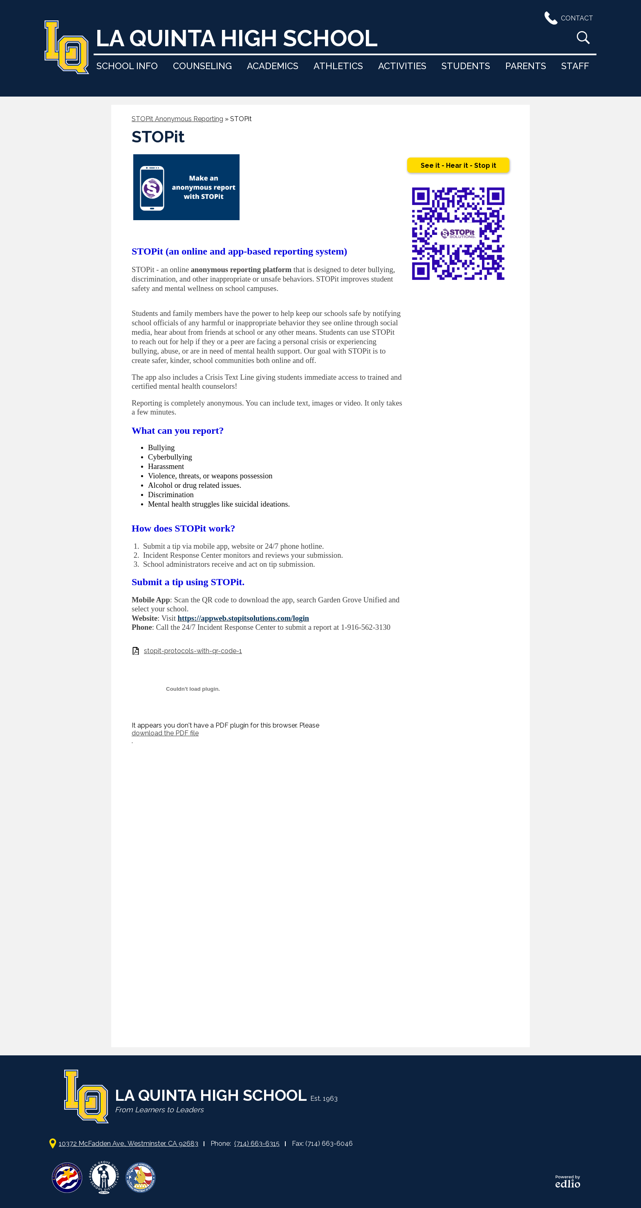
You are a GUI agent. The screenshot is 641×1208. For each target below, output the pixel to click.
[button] (127, 66)
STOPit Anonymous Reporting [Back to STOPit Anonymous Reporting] (177, 119)
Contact (567, 18)
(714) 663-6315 (257, 1143)
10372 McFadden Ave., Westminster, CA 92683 (128, 1143)
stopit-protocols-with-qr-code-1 (193, 651)
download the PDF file (165, 733)
